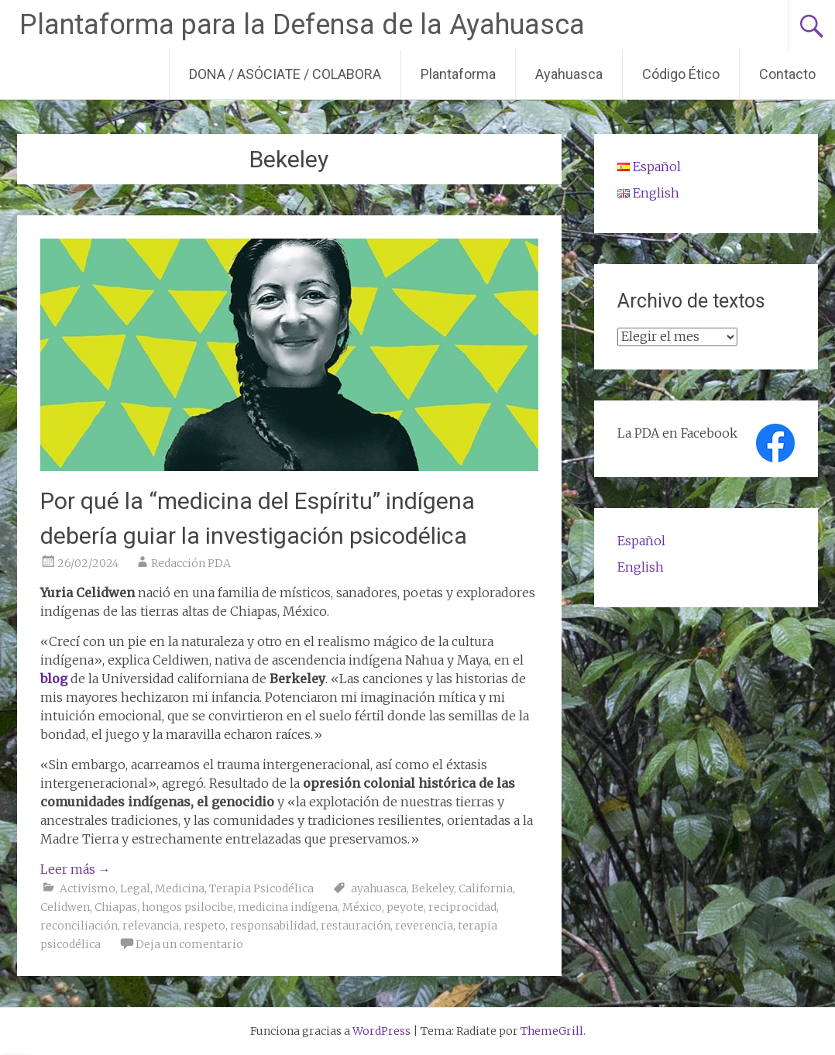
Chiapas (115, 907)
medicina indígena (288, 907)
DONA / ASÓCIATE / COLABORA (285, 74)
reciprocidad (462, 907)
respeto (204, 926)
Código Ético (681, 74)
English (640, 567)
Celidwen (65, 907)
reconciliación (79, 926)
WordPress (381, 1031)
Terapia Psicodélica (261, 888)
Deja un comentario (189, 944)
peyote (405, 907)
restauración (355, 926)
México (362, 907)
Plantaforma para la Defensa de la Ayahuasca (302, 25)
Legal (135, 888)
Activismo (87, 888)
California (486, 888)
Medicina (179, 888)
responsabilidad (273, 926)
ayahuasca (379, 888)
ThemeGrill (552, 1031)
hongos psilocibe (187, 907)
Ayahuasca (569, 74)
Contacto (787, 74)
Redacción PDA (191, 563)
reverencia (424, 926)
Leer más (75, 869)
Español (641, 540)
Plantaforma (458, 74)
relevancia (150, 926)
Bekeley (432, 888)
